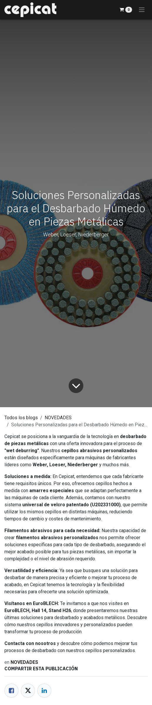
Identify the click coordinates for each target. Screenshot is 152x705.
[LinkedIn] (44, 691)
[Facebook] (11, 691)
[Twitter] (28, 691)
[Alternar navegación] (142, 10)
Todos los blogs (21, 417)
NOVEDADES (58, 417)
